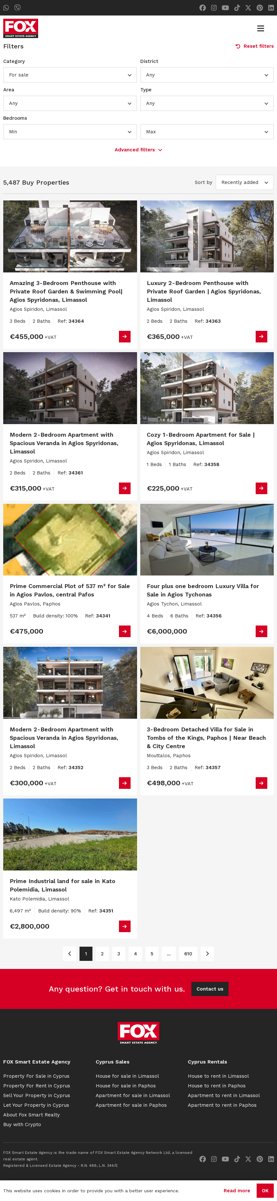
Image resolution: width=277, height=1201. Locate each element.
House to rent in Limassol (218, 1076)
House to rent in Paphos (217, 1086)
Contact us (210, 989)
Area (8, 90)
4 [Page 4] (135, 954)
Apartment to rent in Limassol (224, 1095)
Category (14, 61)
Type (146, 90)
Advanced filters (138, 150)
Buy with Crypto (22, 1124)
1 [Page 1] (86, 954)
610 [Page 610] (188, 954)
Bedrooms (15, 118)
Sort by (203, 182)
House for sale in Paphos (126, 1086)
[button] (70, 75)
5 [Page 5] (152, 954)
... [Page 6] (169, 954)
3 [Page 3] (118, 954)
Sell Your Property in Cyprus (36, 1095)
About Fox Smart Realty (31, 1115)
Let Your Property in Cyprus (36, 1105)
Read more (237, 1191)
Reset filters (255, 46)
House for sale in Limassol (127, 1076)
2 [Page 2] (102, 954)
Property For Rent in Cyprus (36, 1086)
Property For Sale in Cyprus (36, 1076)
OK (265, 1191)
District (149, 61)
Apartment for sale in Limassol (133, 1095)
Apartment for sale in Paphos (131, 1105)
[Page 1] (69, 954)
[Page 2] (207, 954)
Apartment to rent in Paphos (222, 1105)
